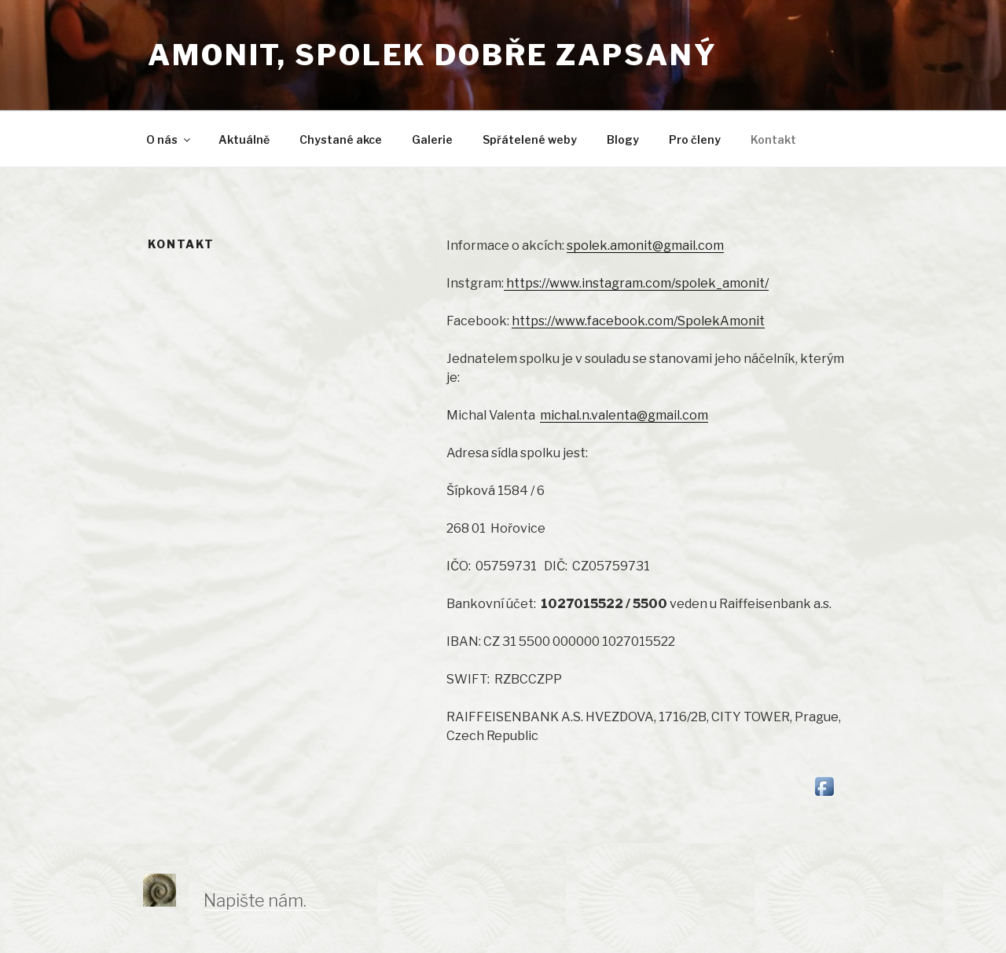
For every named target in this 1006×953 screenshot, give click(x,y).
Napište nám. (255, 900)
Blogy (623, 139)
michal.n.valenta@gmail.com (624, 415)
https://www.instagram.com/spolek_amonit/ (636, 283)
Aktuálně (244, 139)
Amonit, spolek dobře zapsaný (433, 55)
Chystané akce (340, 139)
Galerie (432, 139)
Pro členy (695, 139)
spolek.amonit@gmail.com (645, 245)
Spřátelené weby (530, 139)
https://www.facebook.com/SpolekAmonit (638, 320)
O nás (169, 139)
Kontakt (773, 139)
